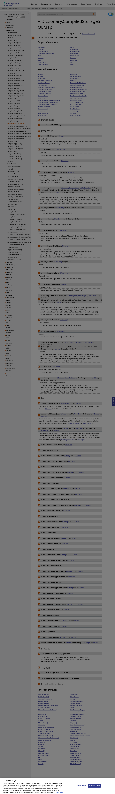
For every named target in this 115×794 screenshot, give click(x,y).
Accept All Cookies (94, 787)
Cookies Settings (81, 787)
